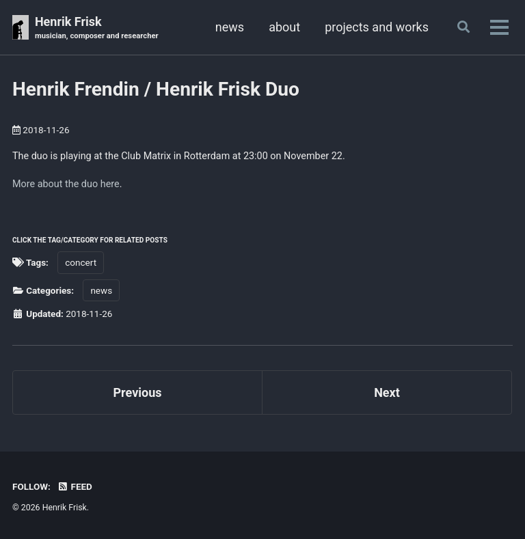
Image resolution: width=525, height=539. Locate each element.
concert (80, 262)
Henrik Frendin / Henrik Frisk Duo (155, 89)
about (284, 27)
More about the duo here (66, 184)
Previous (137, 392)
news (229, 27)
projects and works (377, 27)
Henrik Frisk (97, 28)
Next (387, 392)
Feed (74, 486)
